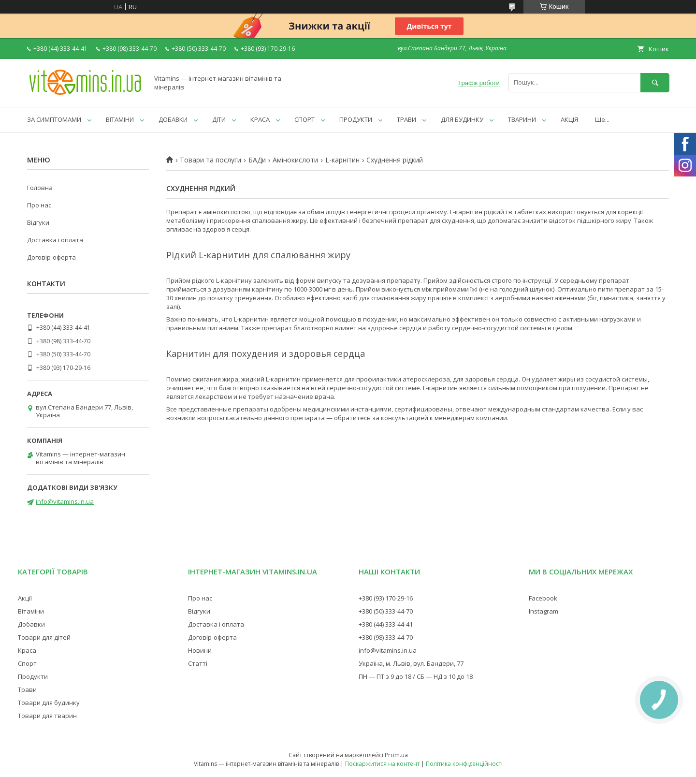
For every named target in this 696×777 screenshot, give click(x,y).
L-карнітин (342, 160)
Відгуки (38, 222)
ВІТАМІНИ (120, 119)
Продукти (33, 676)
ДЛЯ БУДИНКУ (462, 119)
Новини (200, 650)
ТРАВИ (406, 119)
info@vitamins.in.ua (65, 501)
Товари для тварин (47, 715)
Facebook (543, 598)
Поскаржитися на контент (382, 764)
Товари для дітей (44, 637)
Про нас (39, 205)
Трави (27, 689)
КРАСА (260, 119)
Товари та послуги (210, 160)
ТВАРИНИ (522, 119)
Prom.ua (396, 755)
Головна (40, 187)
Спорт (27, 663)
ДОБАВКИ (173, 119)
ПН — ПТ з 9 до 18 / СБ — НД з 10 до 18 (416, 676)
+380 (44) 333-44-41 (386, 624)
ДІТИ (219, 119)
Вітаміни (31, 611)
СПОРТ (304, 119)
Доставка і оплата (55, 239)
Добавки (31, 624)
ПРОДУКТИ (355, 119)
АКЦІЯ (569, 119)
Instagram (543, 611)
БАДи (257, 160)
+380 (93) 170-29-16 (386, 598)
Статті (197, 663)
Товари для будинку (49, 702)
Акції (25, 598)
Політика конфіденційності (464, 764)
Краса (27, 650)
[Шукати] (654, 82)
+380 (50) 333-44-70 (386, 611)
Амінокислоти (295, 160)
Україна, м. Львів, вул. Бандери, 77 (411, 663)
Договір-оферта (51, 257)
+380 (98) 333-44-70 (386, 637)
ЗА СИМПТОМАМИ (54, 119)
